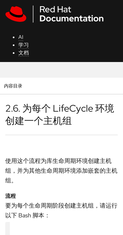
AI (20, 37)
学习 (23, 44)
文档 (23, 52)
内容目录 (13, 86)
